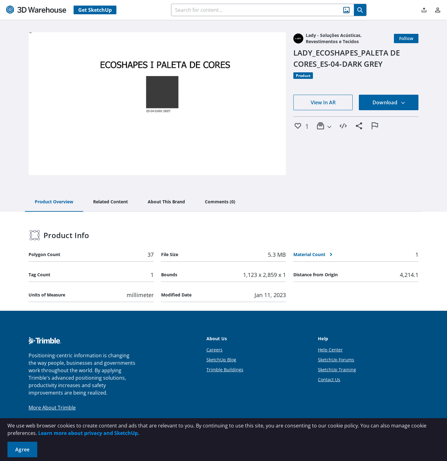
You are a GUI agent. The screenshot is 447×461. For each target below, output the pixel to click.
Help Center (330, 350)
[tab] (54, 202)
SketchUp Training (337, 370)
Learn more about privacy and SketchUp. (88, 433)
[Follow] (406, 38)
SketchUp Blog (221, 360)
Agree (22, 449)
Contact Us (329, 379)
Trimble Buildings (224, 370)
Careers (214, 350)
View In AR (323, 102)
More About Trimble (52, 407)
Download (388, 102)
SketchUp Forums (336, 360)
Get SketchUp (95, 10)
